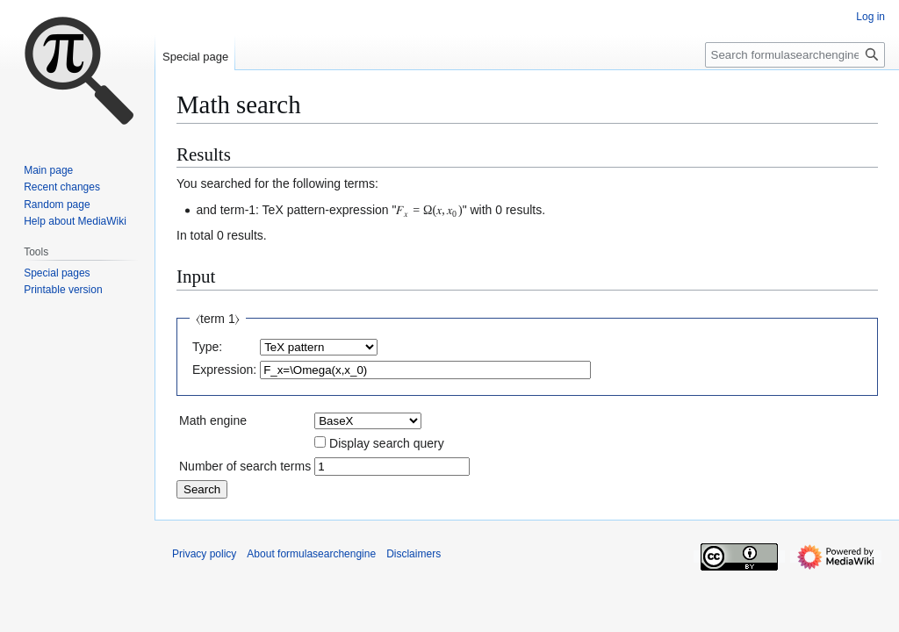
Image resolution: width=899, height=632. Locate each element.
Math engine (213, 420)
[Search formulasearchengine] (795, 55)
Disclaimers (413, 554)
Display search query (386, 443)
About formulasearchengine (311, 554)
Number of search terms (245, 466)
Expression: (224, 370)
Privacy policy (204, 554)
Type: (207, 347)
